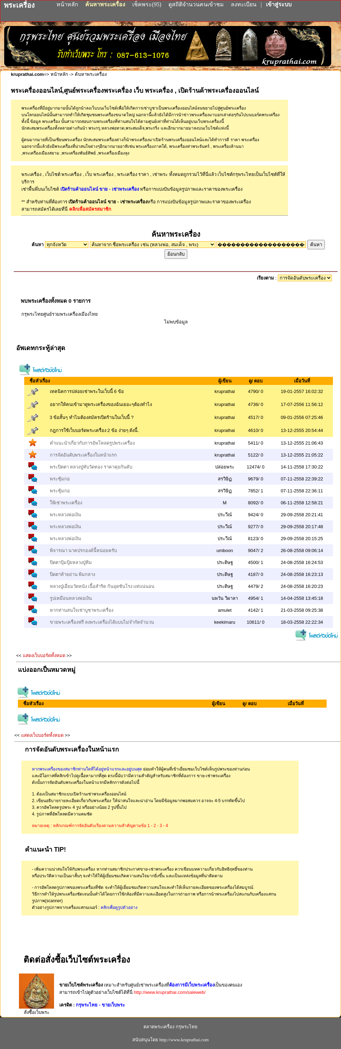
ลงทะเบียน (244, 4)
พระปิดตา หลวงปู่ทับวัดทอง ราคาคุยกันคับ (91, 467)
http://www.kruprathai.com (184, 1039)
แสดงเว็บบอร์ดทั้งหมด (44, 655)
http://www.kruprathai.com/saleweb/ (169, 992)
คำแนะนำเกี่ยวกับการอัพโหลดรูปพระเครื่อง (92, 443)
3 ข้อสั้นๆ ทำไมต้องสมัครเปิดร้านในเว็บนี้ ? (92, 417)
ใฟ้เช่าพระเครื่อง (66, 502)
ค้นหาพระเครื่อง (106, 4)
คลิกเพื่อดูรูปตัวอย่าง (119, 907)
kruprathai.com (27, 74)
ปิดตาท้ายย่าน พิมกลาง (72, 574)
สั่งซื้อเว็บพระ (36, 1009)
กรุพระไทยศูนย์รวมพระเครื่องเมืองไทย (59, 314)
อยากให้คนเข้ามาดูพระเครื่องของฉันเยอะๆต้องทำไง (101, 404)
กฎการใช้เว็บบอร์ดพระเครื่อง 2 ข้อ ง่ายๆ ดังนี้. (94, 430)
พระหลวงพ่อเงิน (65, 514)
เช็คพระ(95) (146, 4)
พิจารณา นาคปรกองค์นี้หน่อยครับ (83, 550)
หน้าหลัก (68, 4)
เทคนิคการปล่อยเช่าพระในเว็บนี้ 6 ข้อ (87, 391)
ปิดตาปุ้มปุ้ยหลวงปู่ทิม (71, 562)
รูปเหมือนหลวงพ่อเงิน (71, 598)
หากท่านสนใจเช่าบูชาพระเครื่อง (81, 610)
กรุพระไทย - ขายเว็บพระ (100, 1005)
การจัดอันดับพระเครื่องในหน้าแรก (83, 455)
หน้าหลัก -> (62, 74)
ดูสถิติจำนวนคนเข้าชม (196, 4)
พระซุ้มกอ (60, 478)
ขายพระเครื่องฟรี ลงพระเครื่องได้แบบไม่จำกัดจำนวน (102, 622)
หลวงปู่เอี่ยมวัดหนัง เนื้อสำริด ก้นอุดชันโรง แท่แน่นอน (102, 586)
